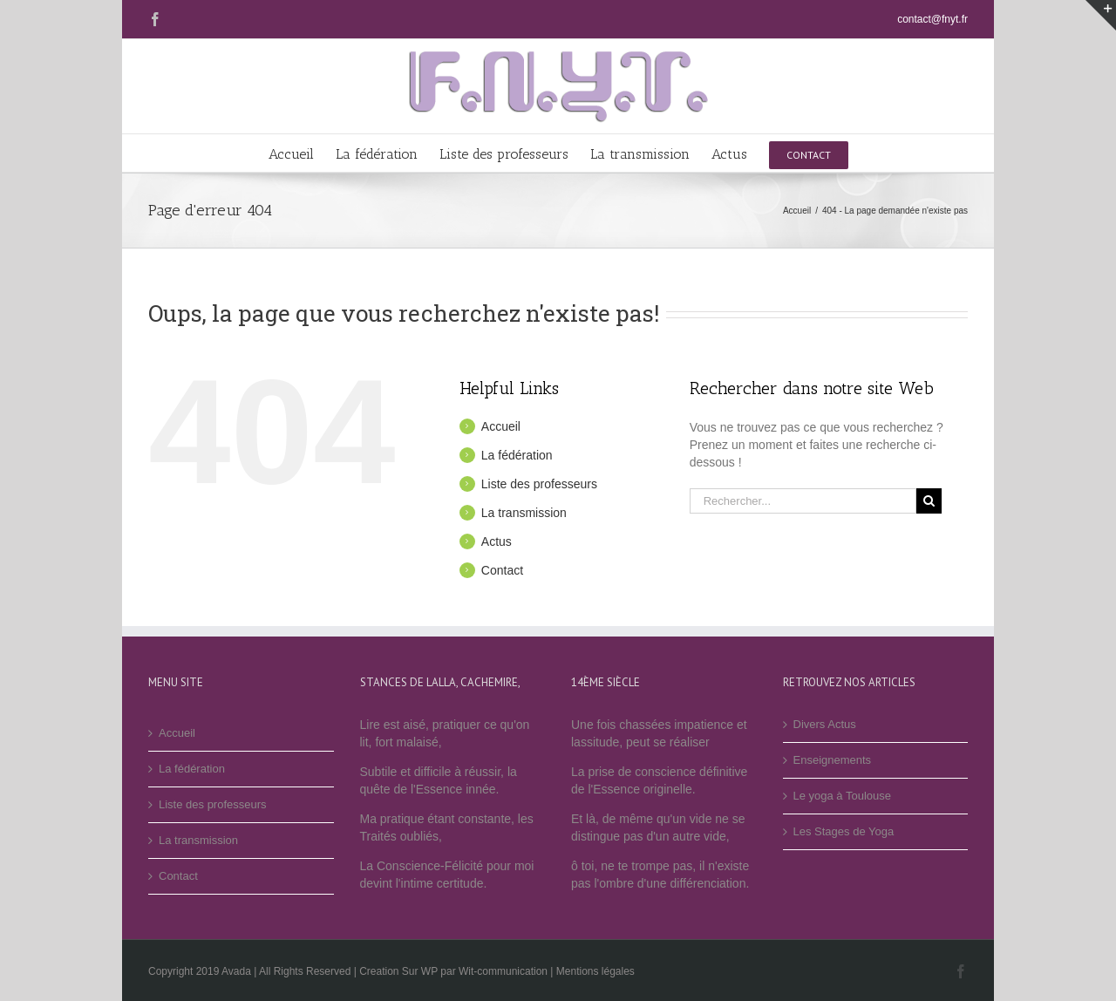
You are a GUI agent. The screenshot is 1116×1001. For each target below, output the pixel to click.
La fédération (517, 455)
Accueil (501, 426)
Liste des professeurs (539, 484)
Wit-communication (503, 971)
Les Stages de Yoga (844, 831)
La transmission (524, 513)
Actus (496, 541)
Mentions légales (595, 971)
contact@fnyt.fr (932, 19)
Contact (502, 570)
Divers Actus (824, 724)
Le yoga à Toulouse (842, 795)
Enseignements (832, 759)
